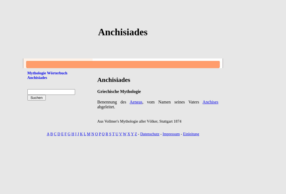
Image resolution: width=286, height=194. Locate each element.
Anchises (210, 102)
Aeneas (136, 102)
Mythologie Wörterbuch (47, 73)
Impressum (171, 134)
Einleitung (191, 134)
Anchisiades (37, 77)
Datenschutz (149, 134)
